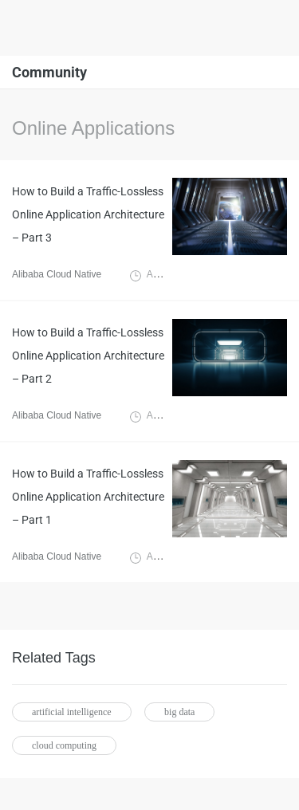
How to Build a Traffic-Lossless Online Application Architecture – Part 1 (88, 496)
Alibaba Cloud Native (56, 274)
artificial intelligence (72, 712)
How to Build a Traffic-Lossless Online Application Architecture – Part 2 (88, 355)
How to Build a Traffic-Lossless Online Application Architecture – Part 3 (88, 214)
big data (179, 712)
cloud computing (64, 745)
